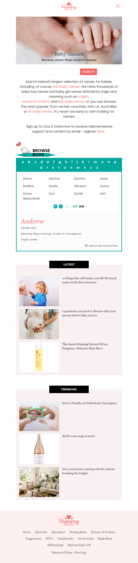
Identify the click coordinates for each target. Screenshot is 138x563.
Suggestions (33, 538)
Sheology (81, 552)
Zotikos (28, 186)
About (27, 532)
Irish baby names (66, 86)
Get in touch (86, 538)
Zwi (102, 193)
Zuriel (78, 193)
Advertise (41, 532)
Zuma (104, 186)
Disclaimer (58, 532)
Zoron (27, 178)
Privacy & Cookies (103, 532)
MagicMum (105, 538)
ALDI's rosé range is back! (78, 436)
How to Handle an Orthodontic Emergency (89, 403)
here (100, 131)
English (83, 96)
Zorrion (79, 178)
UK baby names (40, 111)
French (44, 101)
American (30, 101)
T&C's (49, 538)
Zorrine (54, 178)
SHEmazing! (55, 545)
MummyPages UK (79, 545)
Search (88, 71)
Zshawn (80, 186)
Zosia (104, 178)
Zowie (53, 186)
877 (75, 206)
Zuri (52, 193)
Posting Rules (78, 532)
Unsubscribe (65, 538)
